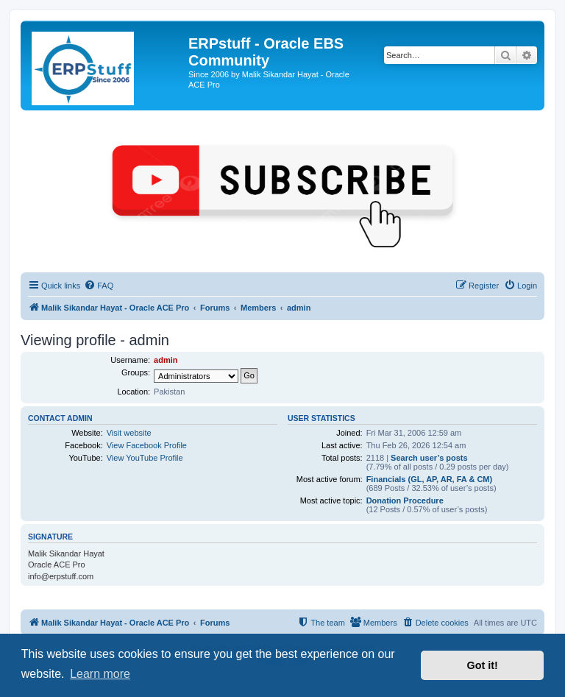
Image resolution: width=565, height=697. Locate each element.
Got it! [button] (482, 665)
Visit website (129, 432)
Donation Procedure (405, 500)
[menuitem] (98, 285)
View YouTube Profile (145, 457)
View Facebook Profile (147, 445)
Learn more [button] (100, 674)
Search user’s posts (429, 457)
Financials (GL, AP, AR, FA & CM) (429, 479)
